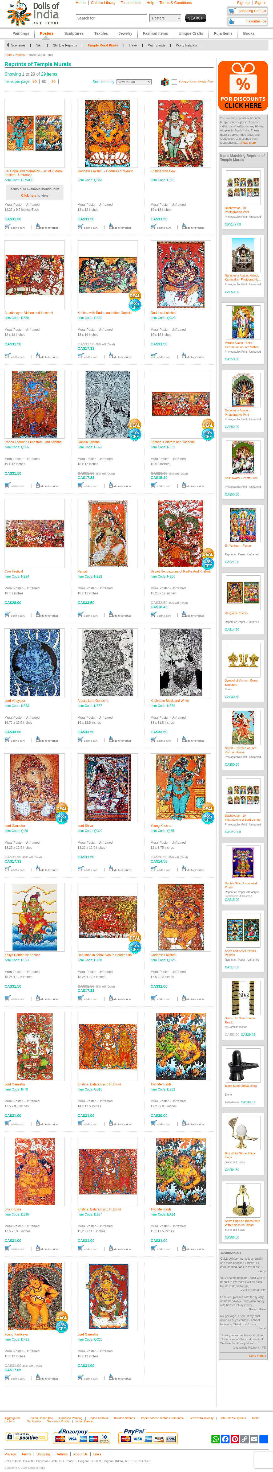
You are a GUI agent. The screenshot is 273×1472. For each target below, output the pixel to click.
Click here (28, 195)
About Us (80, 1454)
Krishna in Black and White (170, 701)
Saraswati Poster (58, 1421)
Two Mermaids (161, 1084)
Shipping (43, 1454)
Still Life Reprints (65, 45)
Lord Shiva (85, 826)
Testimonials (131, 3)
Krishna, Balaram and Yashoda (173, 442)
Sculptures (73, 33)
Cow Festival (14, 571)
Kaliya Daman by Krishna (23, 955)
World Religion (186, 45)
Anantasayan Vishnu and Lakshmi (29, 313)
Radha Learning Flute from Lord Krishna (33, 442)
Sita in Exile (13, 1209)
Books (249, 33)
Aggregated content (12, 1419)
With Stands (156, 45)
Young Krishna (161, 826)
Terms (26, 1454)
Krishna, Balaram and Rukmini (99, 1084)
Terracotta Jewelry (202, 1418)
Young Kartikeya (16, 1334)
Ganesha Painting (70, 1418)
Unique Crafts (191, 33)
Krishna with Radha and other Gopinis (104, 313)
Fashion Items (155, 33)
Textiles (101, 33)
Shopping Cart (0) (252, 11)
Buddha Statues (124, 1418)
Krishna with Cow (163, 171)
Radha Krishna (98, 1418)
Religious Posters (236, 613)
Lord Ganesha (15, 826)
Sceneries (18, 45)
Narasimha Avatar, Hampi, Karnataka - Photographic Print (242, 279)
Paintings (21, 33)
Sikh (39, 45)
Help (150, 3)
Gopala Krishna (89, 442)
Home (81, 3)
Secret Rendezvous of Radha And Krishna (181, 571)
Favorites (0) (256, 21)
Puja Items (223, 33)
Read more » (257, 1355)
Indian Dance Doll (41, 1418)
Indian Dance (84, 1421)
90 (53, 81)
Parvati (82, 571)
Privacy (10, 1454)
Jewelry (125, 33)
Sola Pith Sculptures (233, 1418)
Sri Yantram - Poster (238, 545)
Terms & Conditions (175, 3)
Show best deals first (196, 82)
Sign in (260, 3)
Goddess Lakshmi (163, 313)
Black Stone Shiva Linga (241, 1085)
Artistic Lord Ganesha (93, 701)
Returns (62, 1454)
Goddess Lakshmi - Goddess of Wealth (105, 171)
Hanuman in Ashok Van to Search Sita (105, 955)
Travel (133, 45)
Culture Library (103, 3)
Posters (20, 54)
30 (35, 81)
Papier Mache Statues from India (162, 1418)
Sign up (243, 3)
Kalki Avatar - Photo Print (241, 478)
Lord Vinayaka (15, 701)
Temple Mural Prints (103, 45)
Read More (248, 142)
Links (97, 1454)
